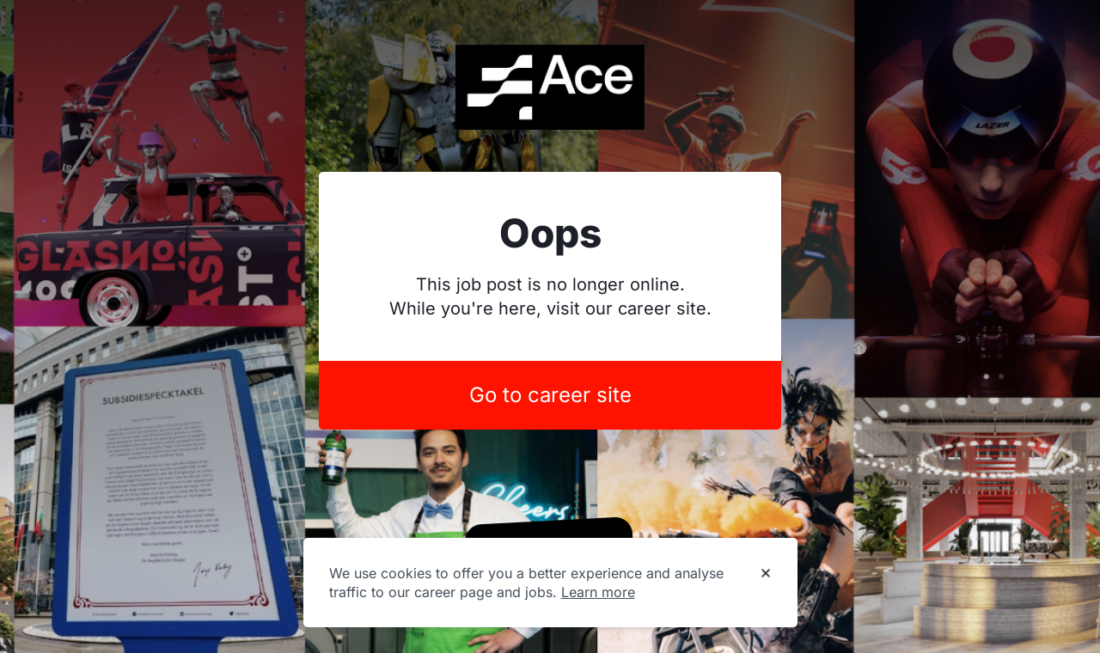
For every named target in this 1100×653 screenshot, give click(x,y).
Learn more (598, 592)
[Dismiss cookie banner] (766, 574)
